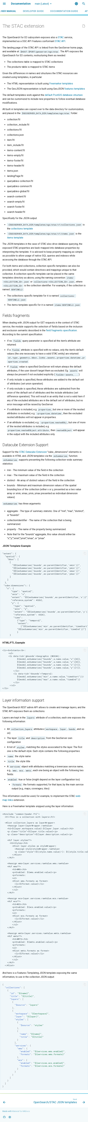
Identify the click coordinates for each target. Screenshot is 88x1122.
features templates (74, 88)
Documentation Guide (64, 11)
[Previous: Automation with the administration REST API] (4, 1101)
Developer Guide (33, 11)
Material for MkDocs (21, 1111)
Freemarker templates (61, 83)
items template (15, 237)
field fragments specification (61, 330)
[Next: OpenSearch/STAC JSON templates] (58, 1101)
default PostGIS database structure (64, 95)
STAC (61, 37)
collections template (22, 228)
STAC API (60, 41)
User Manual (8, 11)
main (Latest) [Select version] (42, 3)
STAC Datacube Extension (33, 451)
